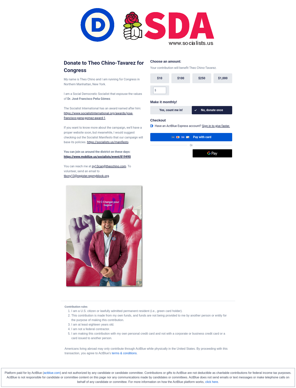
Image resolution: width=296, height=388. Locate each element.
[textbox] (161, 90)
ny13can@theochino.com (109, 166)
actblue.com (52, 372)
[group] (191, 84)
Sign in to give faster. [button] (216, 126)
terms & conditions (124, 353)
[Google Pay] (212, 153)
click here (211, 381)
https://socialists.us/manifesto (107, 142)
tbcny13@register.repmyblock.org (86, 176)
